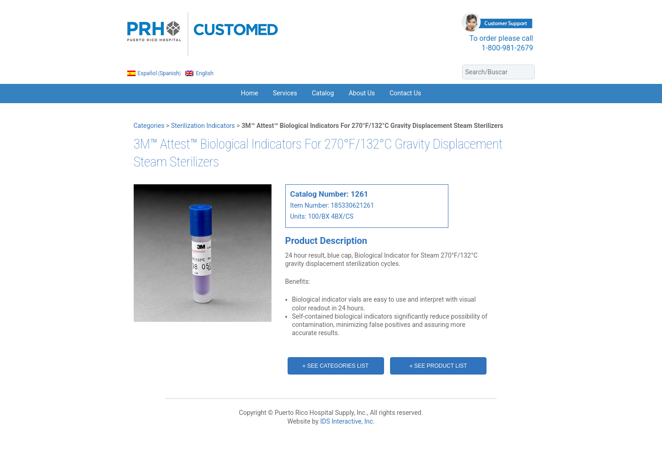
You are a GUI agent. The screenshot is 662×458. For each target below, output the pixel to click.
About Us (362, 93)
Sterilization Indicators (203, 125)
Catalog (323, 93)
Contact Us (405, 93)
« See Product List (438, 366)
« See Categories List (336, 366)
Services (285, 93)
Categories (149, 125)
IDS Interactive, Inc (346, 421)
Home (249, 93)
